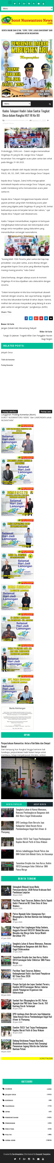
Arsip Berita (40, 804)
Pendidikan (10, 1123)
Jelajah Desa (8, 123)
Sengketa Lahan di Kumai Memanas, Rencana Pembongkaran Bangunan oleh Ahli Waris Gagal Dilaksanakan (32, 813)
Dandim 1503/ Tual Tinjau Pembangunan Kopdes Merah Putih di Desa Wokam (33, 840)
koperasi (9, 1100)
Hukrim (8, 1089)
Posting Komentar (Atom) (24, 414)
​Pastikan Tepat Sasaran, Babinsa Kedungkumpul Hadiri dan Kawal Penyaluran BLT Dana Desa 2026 (31, 973)
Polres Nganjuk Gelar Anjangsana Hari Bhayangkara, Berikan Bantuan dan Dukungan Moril (32, 916)
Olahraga (9, 1106)
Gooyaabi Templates (43, 1154)
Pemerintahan (11, 1117)
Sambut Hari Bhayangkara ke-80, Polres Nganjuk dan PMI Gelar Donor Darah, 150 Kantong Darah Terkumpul (30, 1003)
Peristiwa (9, 1129)
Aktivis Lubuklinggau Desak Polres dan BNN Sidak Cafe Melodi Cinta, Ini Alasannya (34, 852)
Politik (8, 1135)
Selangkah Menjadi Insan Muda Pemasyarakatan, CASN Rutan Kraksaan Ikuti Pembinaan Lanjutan (32, 889)
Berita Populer (14, 804)
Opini (7, 1112)
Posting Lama (46, 411)
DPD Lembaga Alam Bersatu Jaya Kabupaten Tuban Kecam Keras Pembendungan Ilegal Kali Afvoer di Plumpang (23, 827)
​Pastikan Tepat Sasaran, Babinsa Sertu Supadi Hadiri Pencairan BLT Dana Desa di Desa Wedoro (32, 903)
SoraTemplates (17, 1154)
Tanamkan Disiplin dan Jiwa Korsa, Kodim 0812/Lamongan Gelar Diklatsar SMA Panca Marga (33, 866)
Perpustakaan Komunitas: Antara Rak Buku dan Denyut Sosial (25, 744)
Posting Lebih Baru (9, 411)
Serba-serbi (10, 1140)
